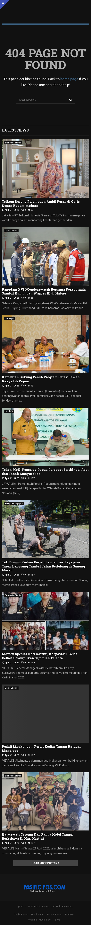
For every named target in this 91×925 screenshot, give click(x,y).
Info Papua (9, 318)
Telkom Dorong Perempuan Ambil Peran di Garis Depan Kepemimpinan (41, 203)
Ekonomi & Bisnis (13, 143)
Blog (57, 919)
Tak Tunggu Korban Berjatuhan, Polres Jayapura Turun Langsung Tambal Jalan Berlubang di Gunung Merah (43, 566)
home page (69, 79)
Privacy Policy (54, 914)
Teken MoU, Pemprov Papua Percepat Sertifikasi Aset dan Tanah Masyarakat (45, 471)
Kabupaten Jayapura (14, 504)
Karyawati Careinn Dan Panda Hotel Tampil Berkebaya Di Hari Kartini (37, 836)
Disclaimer (37, 914)
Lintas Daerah (11, 231)
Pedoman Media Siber (39, 919)
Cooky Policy (21, 914)
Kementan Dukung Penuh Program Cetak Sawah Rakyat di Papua (41, 379)
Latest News (15, 130)
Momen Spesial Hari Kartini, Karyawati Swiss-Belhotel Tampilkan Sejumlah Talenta (40, 656)
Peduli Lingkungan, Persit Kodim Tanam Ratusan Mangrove (41, 748)
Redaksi (69, 914)
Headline (9, 411)
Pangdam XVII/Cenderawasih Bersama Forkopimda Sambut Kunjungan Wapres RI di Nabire (44, 291)
